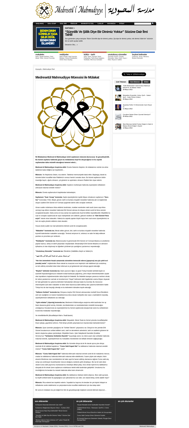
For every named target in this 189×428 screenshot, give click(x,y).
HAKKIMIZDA (111, 23)
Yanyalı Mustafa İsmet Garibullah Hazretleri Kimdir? (93, 405)
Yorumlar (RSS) (63, 426)
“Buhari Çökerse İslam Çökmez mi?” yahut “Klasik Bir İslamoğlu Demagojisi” (52, 420)
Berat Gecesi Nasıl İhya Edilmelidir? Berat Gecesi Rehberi (51, 411)
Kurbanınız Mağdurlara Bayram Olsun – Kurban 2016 (52, 408)
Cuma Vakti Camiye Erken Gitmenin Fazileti (91, 415)
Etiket (146, 82)
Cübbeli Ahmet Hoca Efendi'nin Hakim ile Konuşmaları (94, 412)
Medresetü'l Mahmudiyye (147, 426)
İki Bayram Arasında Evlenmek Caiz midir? (49, 405)
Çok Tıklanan (121, 82)
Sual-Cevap (52, 23)
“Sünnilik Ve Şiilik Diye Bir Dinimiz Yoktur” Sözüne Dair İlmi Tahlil (106, 33)
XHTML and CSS (78, 426)
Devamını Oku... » (71, 45)
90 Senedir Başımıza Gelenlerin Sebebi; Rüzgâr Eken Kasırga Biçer (94, 419)
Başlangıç (40, 23)
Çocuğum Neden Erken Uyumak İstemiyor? (137, 114)
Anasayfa (38, 69)
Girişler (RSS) (53, 426)
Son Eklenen (135, 82)
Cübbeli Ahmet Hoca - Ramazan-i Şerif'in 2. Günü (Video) (93, 408)
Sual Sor (63, 23)
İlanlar (100, 23)
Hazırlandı (46, 426)
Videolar (73, 23)
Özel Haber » (70, 28)
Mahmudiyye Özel (87, 23)
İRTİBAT (121, 23)
